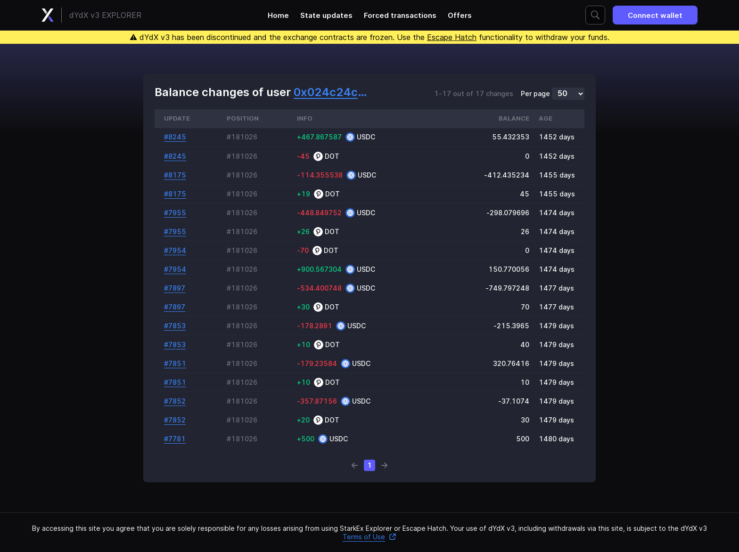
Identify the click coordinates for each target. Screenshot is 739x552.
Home (278, 15)
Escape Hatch (451, 37)
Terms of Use (369, 537)
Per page (535, 93)
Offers (460, 15)
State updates (326, 15)
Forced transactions (400, 15)
